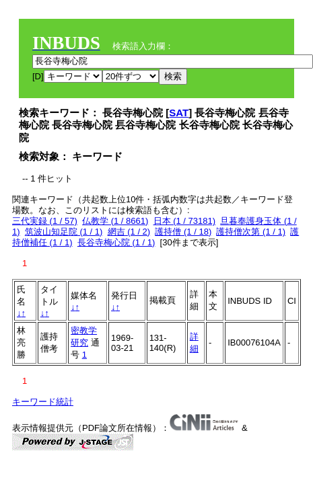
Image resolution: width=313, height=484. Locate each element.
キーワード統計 (42, 402)
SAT (178, 112)
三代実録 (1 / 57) (44, 221)
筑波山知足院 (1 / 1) (64, 232)
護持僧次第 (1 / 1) (250, 232)
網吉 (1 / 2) (129, 232)
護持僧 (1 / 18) (183, 232)
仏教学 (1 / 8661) (115, 221)
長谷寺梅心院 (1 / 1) (116, 242)
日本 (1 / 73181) (184, 221)
